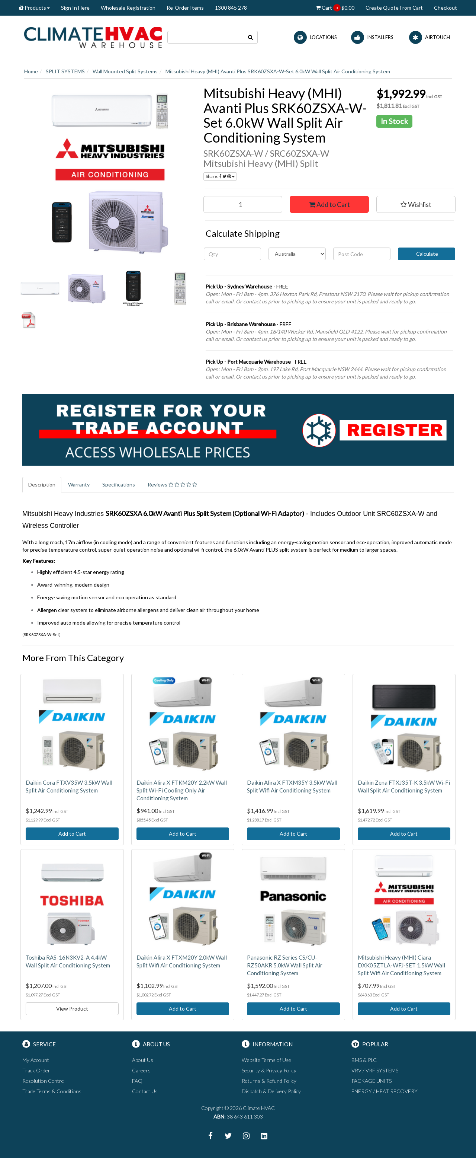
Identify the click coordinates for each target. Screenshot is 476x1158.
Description (41, 484)
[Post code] (361, 254)
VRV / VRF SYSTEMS (374, 1070)
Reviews (172, 484)
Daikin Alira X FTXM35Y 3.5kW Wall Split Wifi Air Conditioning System (292, 786)
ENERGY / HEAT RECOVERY (384, 1091)
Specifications (118, 484)
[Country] (297, 254)
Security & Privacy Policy (269, 1070)
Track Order (36, 1070)
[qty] (232, 254)
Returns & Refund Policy (269, 1081)
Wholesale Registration (128, 7)
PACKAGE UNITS (371, 1081)
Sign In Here (75, 7)
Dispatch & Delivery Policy (271, 1091)
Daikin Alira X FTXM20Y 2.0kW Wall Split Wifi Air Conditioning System (181, 961)
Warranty (79, 484)
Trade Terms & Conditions (51, 1091)
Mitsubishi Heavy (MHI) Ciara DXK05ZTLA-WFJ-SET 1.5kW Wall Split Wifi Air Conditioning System (401, 965)
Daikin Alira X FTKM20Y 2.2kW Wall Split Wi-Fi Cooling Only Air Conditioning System (181, 790)
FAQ (137, 1081)
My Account (35, 1060)
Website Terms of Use (266, 1060)
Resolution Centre (43, 1081)
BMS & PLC (364, 1060)
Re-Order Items (185, 7)
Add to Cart (329, 204)
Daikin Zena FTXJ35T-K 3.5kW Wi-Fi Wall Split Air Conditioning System (404, 786)
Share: (220, 176)
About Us (142, 1060)
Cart (335, 8)
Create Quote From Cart (394, 7)
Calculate (426, 254)
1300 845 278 (231, 7)
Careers (141, 1070)
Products (34, 7)
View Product (72, 1008)
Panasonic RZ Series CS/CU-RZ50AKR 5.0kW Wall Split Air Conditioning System (284, 965)
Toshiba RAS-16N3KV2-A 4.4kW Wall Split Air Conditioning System (68, 961)
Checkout (445, 7)
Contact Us (145, 1091)
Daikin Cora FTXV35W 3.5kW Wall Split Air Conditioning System (69, 786)
